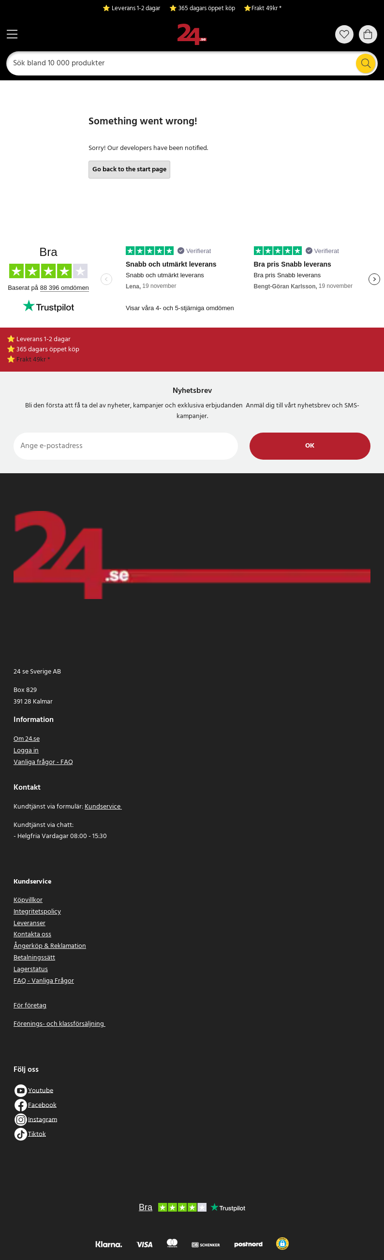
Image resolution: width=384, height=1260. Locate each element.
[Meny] (12, 34)
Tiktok (37, 1134)
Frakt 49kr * (266, 9)
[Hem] (192, 34)
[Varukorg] (368, 34)
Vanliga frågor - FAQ (43, 762)
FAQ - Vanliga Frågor (44, 981)
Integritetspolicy (37, 911)
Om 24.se (27, 739)
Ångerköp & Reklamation (50, 946)
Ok (309, 445)
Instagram (42, 1119)
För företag (30, 1005)
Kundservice (103, 806)
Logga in (26, 750)
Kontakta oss (32, 934)
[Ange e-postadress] (126, 446)
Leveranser (29, 923)
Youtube (40, 1090)
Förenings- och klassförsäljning (59, 1024)
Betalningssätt (34, 957)
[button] (282, 1243)
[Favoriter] (344, 34)
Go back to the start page (129, 169)
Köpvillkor (28, 900)
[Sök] (192, 63)
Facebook (42, 1104)
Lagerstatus (31, 969)
